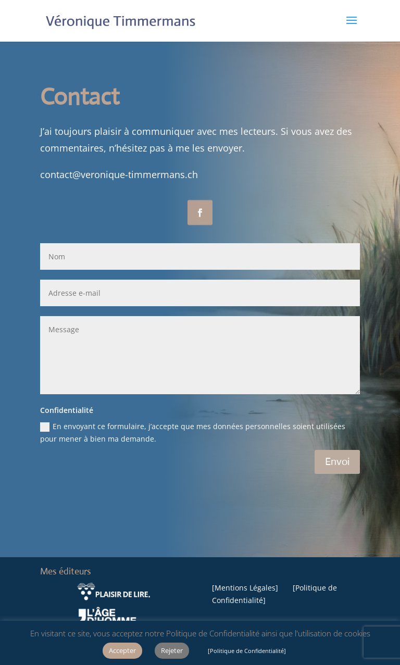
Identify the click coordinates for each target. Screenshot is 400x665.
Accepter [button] (122, 650)
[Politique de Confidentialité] (247, 651)
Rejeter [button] (172, 650)
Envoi (337, 461)
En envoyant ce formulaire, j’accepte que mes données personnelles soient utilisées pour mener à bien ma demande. (192, 432)
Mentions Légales (245, 588)
